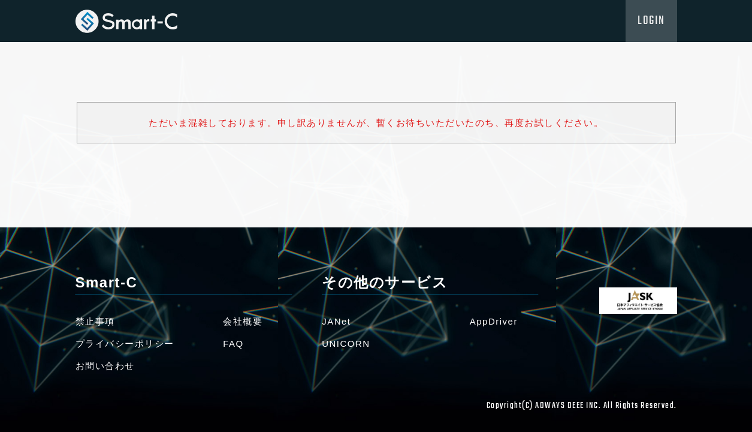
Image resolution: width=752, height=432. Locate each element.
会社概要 (242, 321)
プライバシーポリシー (124, 343)
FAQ (233, 343)
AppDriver (494, 321)
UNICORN (346, 343)
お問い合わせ (105, 366)
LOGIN (651, 21)
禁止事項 (95, 321)
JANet (336, 321)
